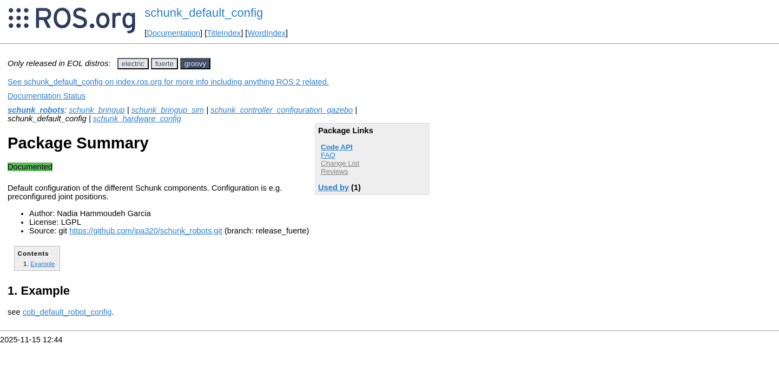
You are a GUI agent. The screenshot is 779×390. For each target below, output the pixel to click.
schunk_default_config (203, 13)
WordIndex (266, 33)
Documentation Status (46, 96)
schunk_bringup (96, 110)
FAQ (328, 155)
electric (133, 64)
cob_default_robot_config (67, 312)
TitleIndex (224, 33)
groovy (195, 64)
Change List (340, 163)
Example (42, 263)
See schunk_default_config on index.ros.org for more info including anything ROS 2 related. (168, 81)
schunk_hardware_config (137, 118)
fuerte (164, 64)
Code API (337, 147)
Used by (333, 187)
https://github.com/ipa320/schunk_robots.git (145, 230)
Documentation (173, 33)
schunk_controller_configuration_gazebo (281, 110)
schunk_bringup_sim (167, 110)
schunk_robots (36, 110)
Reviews (334, 171)
